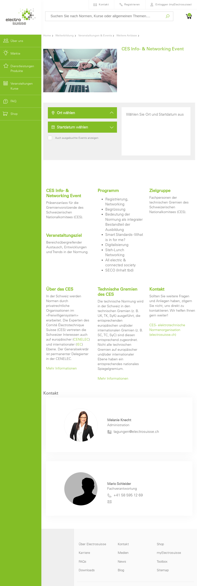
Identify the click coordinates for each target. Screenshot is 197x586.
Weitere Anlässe (126, 35)
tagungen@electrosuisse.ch (136, 431)
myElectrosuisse (169, 553)
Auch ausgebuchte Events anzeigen (76, 138)
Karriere (84, 553)
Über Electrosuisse (92, 544)
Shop (160, 544)
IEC (79, 344)
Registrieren (132, 4)
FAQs (82, 561)
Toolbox (162, 561)
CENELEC (81, 339)
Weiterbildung (64, 35)
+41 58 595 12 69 (128, 495)
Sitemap (163, 570)
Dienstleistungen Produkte (22, 68)
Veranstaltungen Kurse (22, 86)
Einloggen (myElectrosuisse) (173, 4)
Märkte (15, 53)
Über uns (17, 41)
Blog (121, 570)
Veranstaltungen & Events (95, 35)
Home (47, 35)
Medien (123, 553)
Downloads (87, 570)
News (122, 561)
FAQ (13, 101)
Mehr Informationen (61, 368)
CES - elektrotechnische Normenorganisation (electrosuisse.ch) (167, 330)
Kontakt (104, 4)
